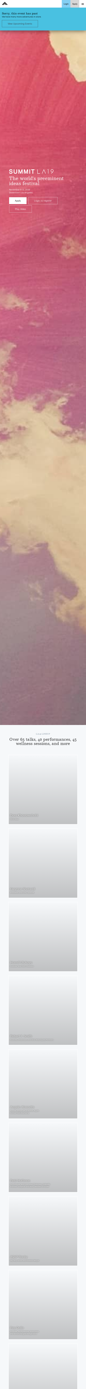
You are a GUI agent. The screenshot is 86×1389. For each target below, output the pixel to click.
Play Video (20, 209)
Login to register (43, 200)
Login (66, 3)
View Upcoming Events (20, 23)
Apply (74, 3)
